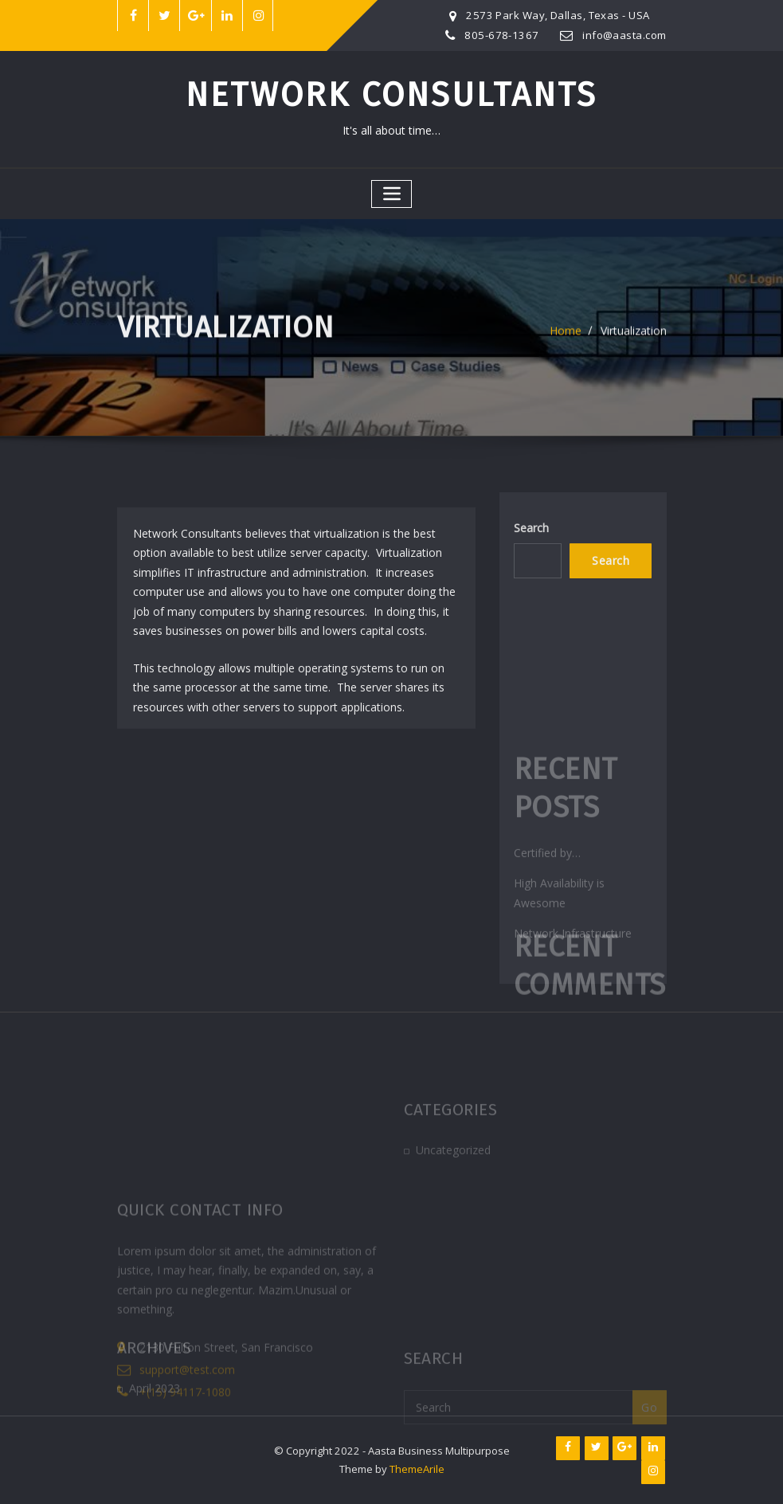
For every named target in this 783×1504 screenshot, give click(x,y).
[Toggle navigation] (391, 194)
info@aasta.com (624, 35)
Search (531, 536)
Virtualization (634, 336)
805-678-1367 (501, 35)
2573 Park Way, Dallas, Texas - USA (557, 15)
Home (565, 336)
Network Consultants (391, 95)
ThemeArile (417, 1469)
